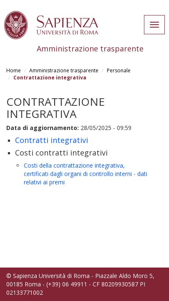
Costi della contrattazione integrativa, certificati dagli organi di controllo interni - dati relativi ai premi (85, 173)
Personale (119, 70)
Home (13, 70)
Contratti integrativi (51, 140)
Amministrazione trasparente (63, 70)
